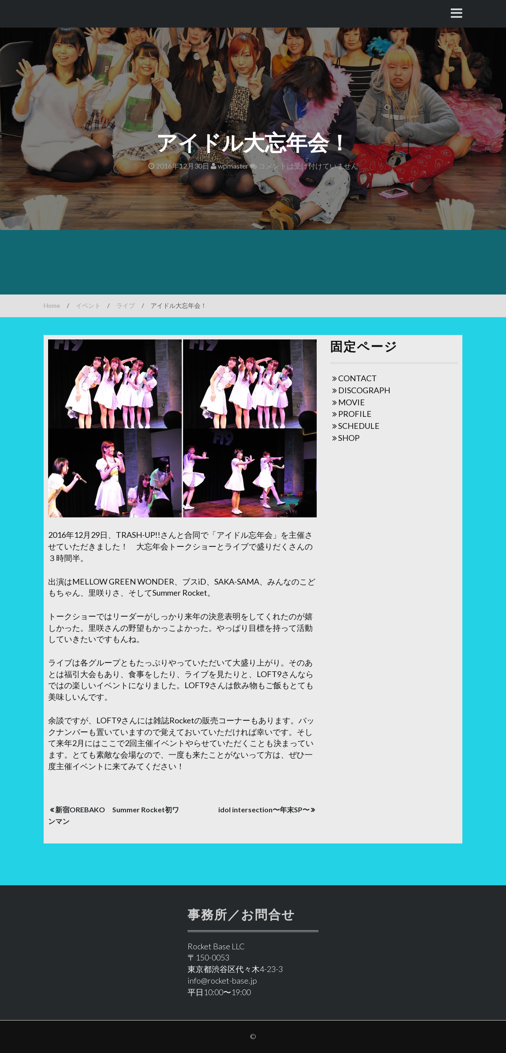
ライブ (125, 305)
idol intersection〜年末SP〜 (264, 809)
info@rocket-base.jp (222, 980)
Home (52, 305)
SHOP (348, 438)
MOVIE (351, 402)
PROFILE (354, 414)
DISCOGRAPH (364, 390)
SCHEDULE (359, 426)
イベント (88, 305)
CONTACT (357, 378)
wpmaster (230, 165)
